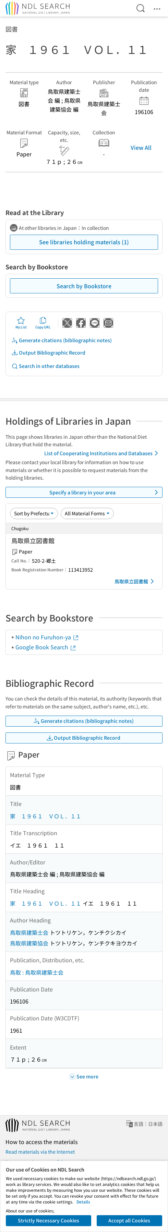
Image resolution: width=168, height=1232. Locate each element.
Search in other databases (45, 366)
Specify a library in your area (105, 492)
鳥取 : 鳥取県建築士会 (36, 972)
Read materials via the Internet (40, 1151)
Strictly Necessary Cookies (48, 1220)
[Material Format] (87, 513)
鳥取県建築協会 (29, 943)
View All (141, 147)
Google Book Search (45, 647)
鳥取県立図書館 (135, 581)
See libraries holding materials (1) (84, 242)
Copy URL (43, 322)
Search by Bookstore (84, 286)
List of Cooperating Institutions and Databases (102, 453)
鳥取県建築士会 (29, 932)
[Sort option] (34, 513)
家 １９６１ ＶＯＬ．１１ (45, 816)
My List (21, 322)
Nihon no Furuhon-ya (47, 637)
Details (83, 1202)
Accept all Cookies (129, 1220)
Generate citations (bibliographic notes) (61, 340)
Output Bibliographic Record (48, 352)
